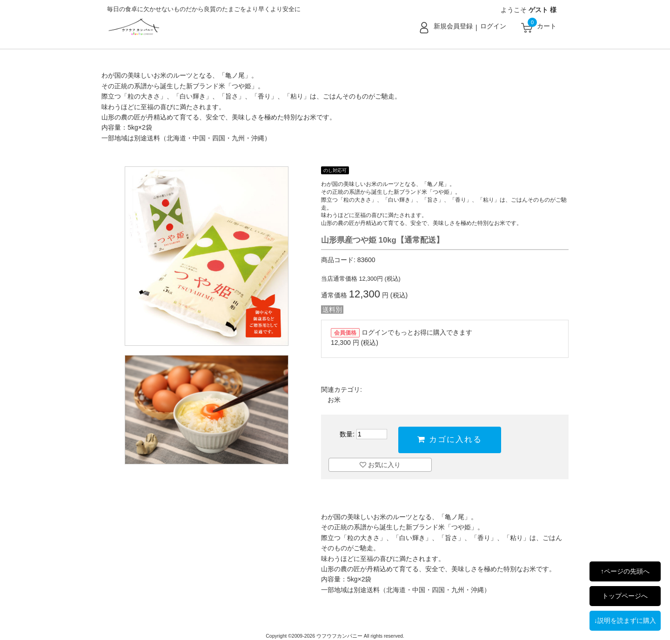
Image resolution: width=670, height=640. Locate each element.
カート (546, 26)
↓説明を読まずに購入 (625, 620)
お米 (334, 399)
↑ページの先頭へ (625, 571)
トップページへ (625, 596)
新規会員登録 (453, 26)
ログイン (493, 26)
